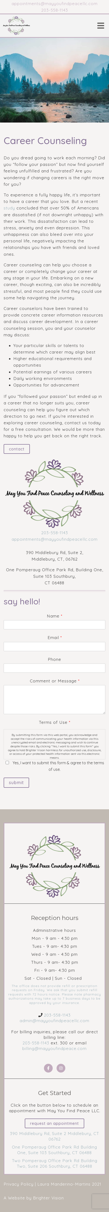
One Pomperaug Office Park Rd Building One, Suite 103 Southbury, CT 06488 (54, 1149)
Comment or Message (54, 680)
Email (55, 637)
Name (54, 615)
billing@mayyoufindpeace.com (54, 1048)
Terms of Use (54, 722)
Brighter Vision (48, 1197)
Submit (16, 782)
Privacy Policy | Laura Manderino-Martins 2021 (52, 1184)
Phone (54, 659)
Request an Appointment (54, 1123)
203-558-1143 (54, 532)
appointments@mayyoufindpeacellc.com (55, 539)
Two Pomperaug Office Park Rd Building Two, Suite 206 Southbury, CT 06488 (54, 1163)
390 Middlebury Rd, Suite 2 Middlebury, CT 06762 (54, 1136)
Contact (17, 449)
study (9, 207)
